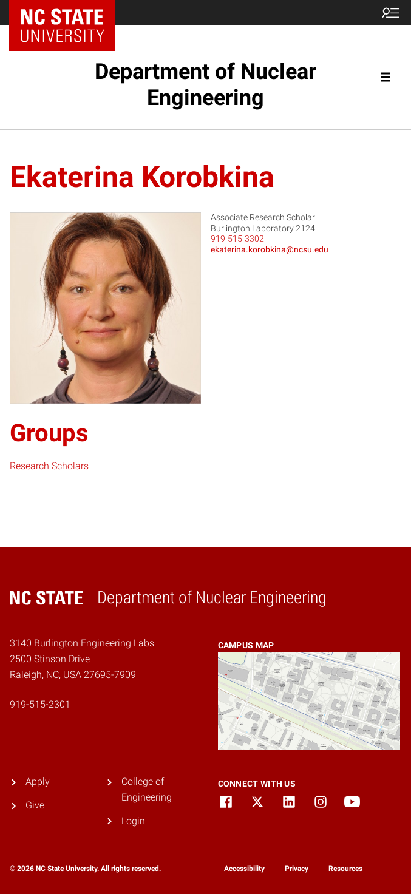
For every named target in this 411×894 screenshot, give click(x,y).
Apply (37, 781)
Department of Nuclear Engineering (205, 84)
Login (133, 821)
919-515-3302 (237, 238)
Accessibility (244, 868)
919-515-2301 (40, 704)
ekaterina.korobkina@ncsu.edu (269, 249)
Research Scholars (49, 466)
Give (34, 805)
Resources (345, 868)
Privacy (296, 868)
